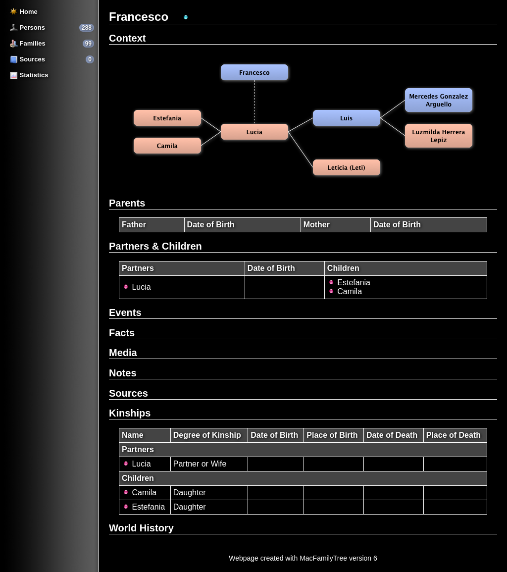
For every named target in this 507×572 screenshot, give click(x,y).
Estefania (348, 282)
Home (24, 11)
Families (28, 43)
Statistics (29, 75)
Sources (27, 59)
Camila (344, 291)
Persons (27, 27)
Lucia (136, 287)
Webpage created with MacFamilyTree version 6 (303, 558)
